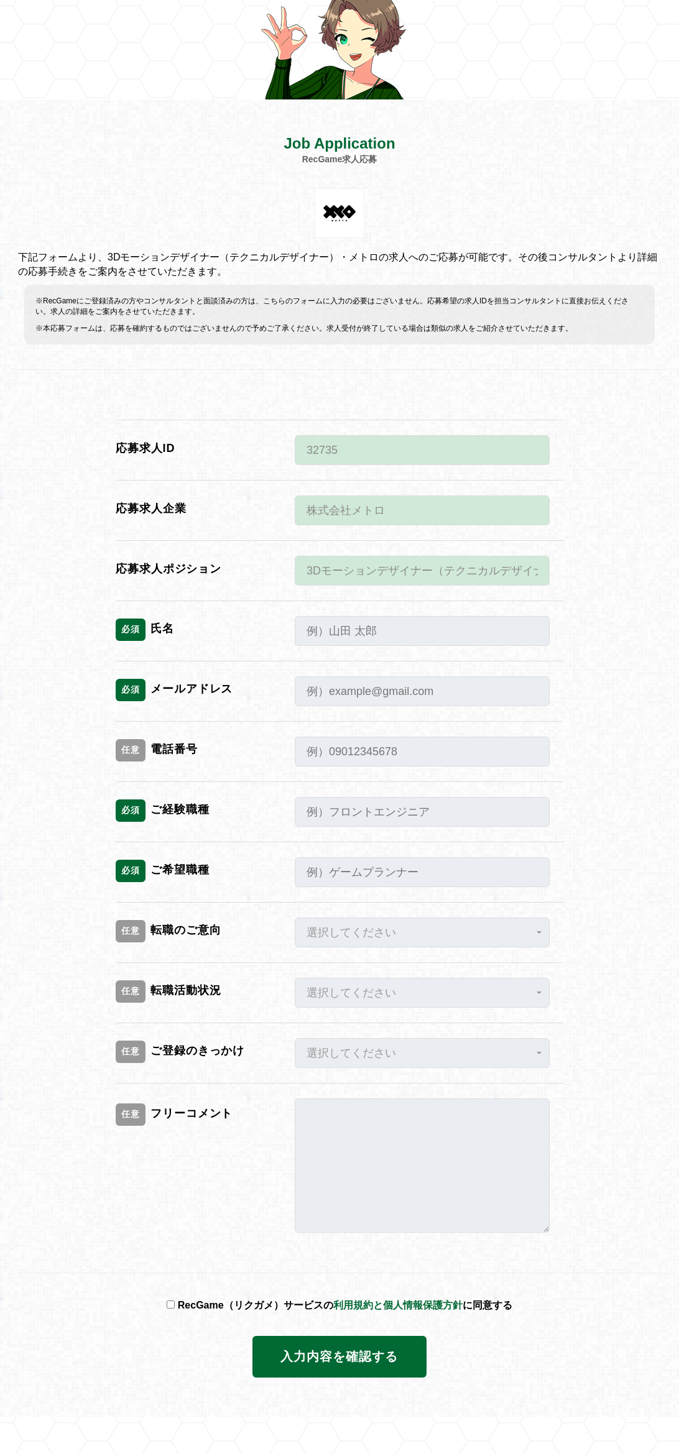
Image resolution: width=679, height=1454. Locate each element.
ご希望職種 (163, 871)
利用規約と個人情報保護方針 (398, 1305)
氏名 (145, 630)
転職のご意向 (168, 931)
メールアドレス (174, 690)
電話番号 (157, 750)
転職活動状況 (168, 991)
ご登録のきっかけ (180, 1052)
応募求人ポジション (168, 569)
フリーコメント (174, 1114)
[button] (422, 932)
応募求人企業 (151, 508)
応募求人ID (145, 448)
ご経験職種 (163, 810)
